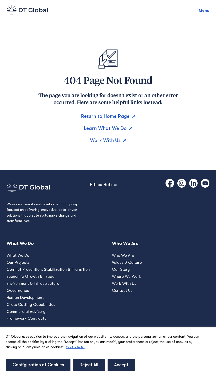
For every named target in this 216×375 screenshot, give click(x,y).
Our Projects (18, 262)
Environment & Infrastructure (33, 283)
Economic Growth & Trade (30, 276)
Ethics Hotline (103, 184)
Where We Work (126, 276)
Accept (121, 364)
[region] (108, 351)
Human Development (25, 297)
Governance (18, 290)
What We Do (18, 255)
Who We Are (123, 255)
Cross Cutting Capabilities (31, 304)
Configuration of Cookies (38, 364)
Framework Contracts (26, 318)
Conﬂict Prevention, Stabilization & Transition (48, 269)
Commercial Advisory (26, 311)
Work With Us (124, 283)
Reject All (89, 364)
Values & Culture (127, 262)
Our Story (121, 269)
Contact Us (122, 290)
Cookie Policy (76, 347)
